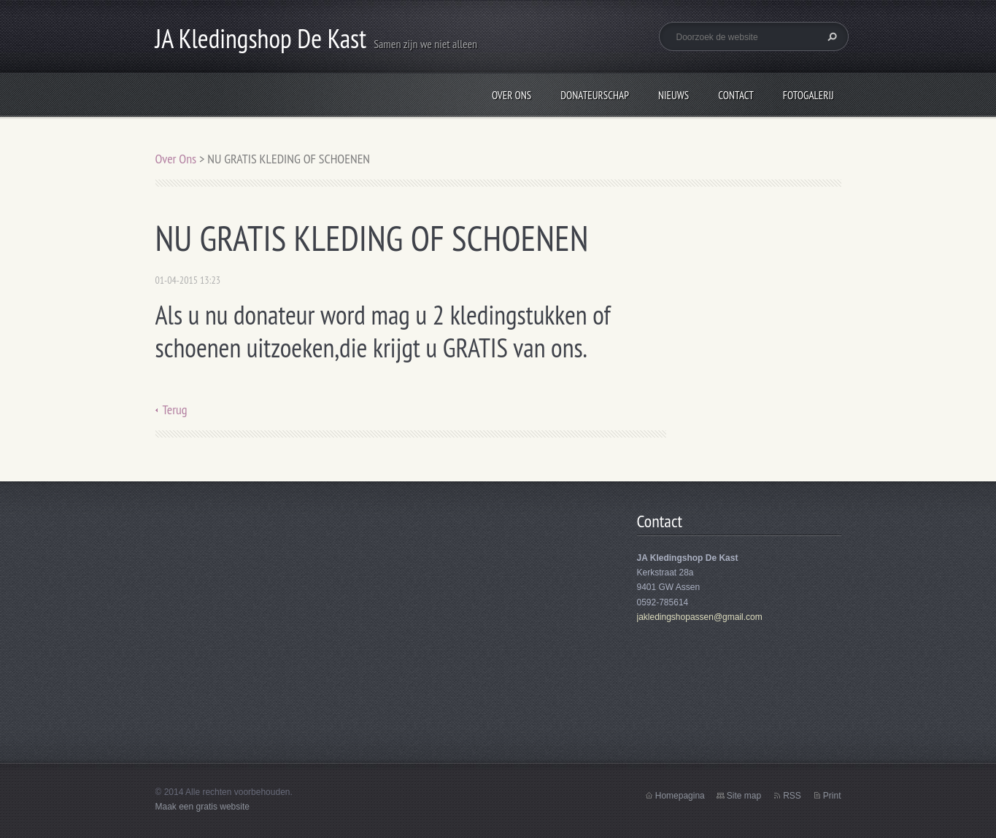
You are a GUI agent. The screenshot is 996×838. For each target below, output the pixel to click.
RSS (792, 796)
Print (832, 796)
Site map (744, 796)
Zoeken (830, 36)
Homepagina (680, 796)
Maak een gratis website (202, 807)
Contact (736, 95)
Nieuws (673, 95)
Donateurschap (594, 95)
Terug (175, 409)
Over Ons (511, 95)
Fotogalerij (808, 95)
